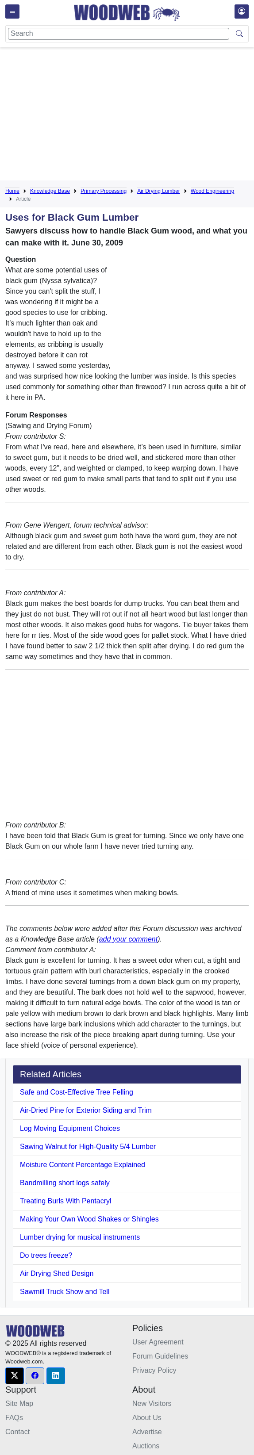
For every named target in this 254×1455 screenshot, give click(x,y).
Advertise (147, 1432)
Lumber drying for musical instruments (80, 1237)
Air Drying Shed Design (56, 1273)
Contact (17, 1432)
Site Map (19, 1403)
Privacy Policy (154, 1370)
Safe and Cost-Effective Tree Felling (76, 1092)
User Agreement (158, 1342)
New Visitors (152, 1403)
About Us (147, 1417)
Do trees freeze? (46, 1255)
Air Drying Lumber (158, 191)
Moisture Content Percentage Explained (82, 1164)
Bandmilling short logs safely (65, 1183)
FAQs (14, 1417)
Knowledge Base (50, 191)
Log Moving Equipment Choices (70, 1128)
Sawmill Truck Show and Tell (64, 1291)
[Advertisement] (129, 115)
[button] (14, 1375)
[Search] (118, 34)
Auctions (145, 1446)
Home (12, 191)
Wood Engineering (213, 191)
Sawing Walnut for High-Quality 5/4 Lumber (88, 1146)
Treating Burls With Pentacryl (66, 1201)
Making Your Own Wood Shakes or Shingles (89, 1219)
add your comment (128, 939)
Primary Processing (104, 191)
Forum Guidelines (160, 1356)
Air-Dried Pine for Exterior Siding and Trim (86, 1110)
